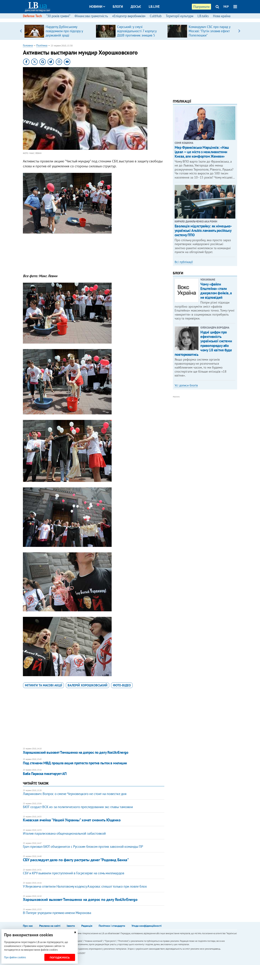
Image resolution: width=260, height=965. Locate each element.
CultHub (156, 16)
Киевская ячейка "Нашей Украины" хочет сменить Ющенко (72, 819)
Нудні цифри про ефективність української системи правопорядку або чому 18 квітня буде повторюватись (203, 343)
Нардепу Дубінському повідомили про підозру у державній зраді (64, 31)
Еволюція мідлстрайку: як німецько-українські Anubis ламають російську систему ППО (203, 230)
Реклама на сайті (49, 925)
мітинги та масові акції (43, 685)
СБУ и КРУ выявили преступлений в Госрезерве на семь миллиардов (73, 873)
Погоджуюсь (60, 957)
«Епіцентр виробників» (129, 16)
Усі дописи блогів (186, 385)
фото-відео (122, 685)
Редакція (86, 925)
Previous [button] (20, 31)
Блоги (118, 6)
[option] (58, 31)
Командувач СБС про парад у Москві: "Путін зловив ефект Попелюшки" (209, 31)
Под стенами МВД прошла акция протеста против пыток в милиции (75, 763)
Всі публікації (184, 262)
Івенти (71, 925)
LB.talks (203, 16)
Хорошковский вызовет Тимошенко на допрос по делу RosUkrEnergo (75, 752)
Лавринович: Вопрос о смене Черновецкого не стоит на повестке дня (74, 793)
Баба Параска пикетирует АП (44, 773)
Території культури (179, 16)
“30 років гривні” (58, 16)
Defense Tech (32, 16)
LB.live (154, 6)
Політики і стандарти (112, 925)
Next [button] (239, 31)
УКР (226, 7)
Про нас (28, 925)
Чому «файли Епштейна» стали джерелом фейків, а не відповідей (216, 291)
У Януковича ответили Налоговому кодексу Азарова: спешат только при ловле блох (85, 886)
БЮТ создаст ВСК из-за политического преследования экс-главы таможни (78, 807)
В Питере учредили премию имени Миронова (57, 912)
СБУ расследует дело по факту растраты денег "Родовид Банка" (76, 859)
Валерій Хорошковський (87, 685)
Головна (28, 45)
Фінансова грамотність (91, 16)
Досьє (136, 6)
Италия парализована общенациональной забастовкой (64, 833)
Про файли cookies (15, 957)
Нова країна (221, 16)
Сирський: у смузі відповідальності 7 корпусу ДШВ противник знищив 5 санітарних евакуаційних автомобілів (137, 35)
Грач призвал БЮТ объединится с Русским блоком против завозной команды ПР (83, 846)
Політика (41, 45)
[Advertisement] (93, 255)
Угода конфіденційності (147, 925)
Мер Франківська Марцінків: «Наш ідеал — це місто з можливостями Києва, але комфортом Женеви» (202, 152)
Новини (97, 6)
